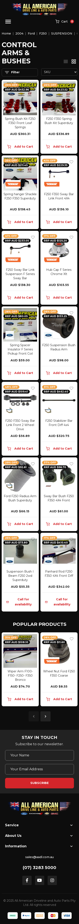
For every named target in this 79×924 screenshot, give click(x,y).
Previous (34, 716)
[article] (20, 670)
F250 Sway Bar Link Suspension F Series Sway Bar (20, 274)
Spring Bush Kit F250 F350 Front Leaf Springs (20, 123)
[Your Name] (39, 755)
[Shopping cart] (64, 21)
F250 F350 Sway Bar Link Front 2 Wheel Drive (20, 425)
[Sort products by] (59, 72)
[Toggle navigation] (8, 21)
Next (45, 716)
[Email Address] (39, 769)
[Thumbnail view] (73, 61)
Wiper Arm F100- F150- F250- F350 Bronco (20, 675)
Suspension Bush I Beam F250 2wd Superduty (20, 576)
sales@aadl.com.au (39, 857)
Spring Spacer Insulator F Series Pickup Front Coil (20, 349)
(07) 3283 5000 (39, 867)
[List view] (65, 61)
